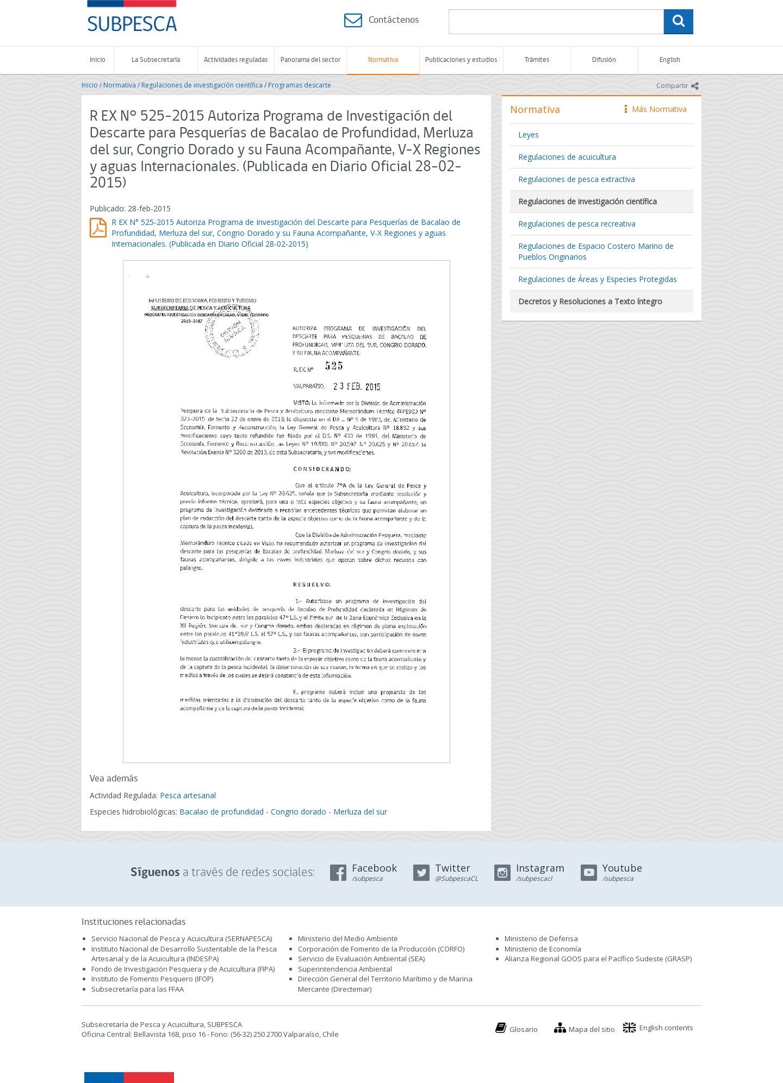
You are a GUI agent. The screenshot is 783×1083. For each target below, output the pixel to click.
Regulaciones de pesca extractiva (576, 179)
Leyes (528, 134)
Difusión (604, 60)
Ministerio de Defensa (541, 938)
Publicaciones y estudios (461, 60)
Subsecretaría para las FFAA (137, 989)
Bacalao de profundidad (221, 811)
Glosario (523, 1029)
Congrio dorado (298, 811)
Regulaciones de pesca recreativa (577, 223)
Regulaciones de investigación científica (202, 85)
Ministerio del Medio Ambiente (348, 938)
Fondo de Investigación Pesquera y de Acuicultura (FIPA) (183, 969)
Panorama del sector (310, 60)
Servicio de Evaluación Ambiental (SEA (360, 958)
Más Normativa (656, 109)
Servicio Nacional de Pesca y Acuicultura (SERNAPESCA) (181, 938)
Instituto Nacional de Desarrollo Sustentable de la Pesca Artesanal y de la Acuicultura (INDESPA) (184, 954)
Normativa (383, 60)
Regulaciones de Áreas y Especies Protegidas (597, 279)
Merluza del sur (360, 811)
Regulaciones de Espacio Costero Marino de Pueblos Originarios (596, 251)
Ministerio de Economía (543, 949)
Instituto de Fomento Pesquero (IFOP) (152, 979)
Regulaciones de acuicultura (567, 157)
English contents (666, 1027)
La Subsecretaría (156, 60)
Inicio (97, 60)
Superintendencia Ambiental (345, 969)
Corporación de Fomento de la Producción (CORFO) (381, 949)
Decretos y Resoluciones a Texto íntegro (590, 301)
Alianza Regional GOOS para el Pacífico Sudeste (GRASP (597, 958)
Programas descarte (299, 85)
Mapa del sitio (592, 1029)
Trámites (537, 60)
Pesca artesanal (188, 795)
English (670, 60)
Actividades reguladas (236, 60)
